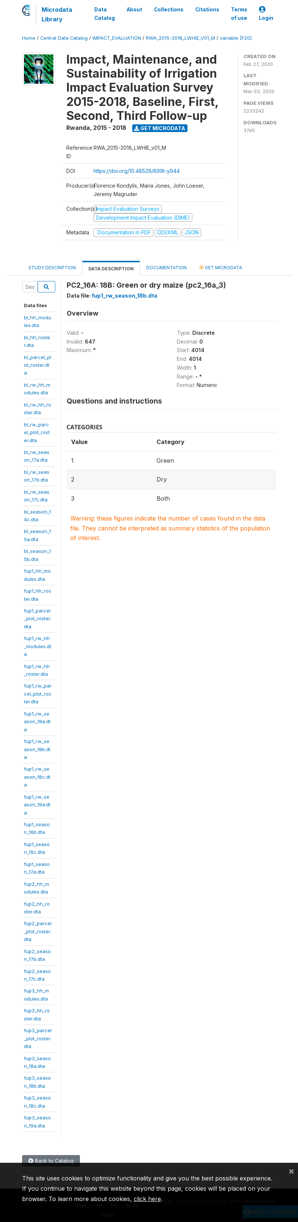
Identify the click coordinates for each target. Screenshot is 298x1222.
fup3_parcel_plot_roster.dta (38, 1038)
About (134, 10)
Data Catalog (104, 14)
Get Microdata (159, 128)
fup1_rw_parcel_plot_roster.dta (38, 693)
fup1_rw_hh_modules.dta (37, 646)
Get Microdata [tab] (220, 267)
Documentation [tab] (166, 267)
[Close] (291, 1170)
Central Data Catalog (64, 38)
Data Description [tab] (111, 268)
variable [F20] (236, 38)
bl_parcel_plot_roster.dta (37, 365)
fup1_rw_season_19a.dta (37, 805)
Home (28, 38)
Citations (207, 10)
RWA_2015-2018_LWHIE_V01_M (180, 38)
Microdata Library (57, 14)
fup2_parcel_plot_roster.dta (38, 931)
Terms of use (239, 14)
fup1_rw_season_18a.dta (37, 721)
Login (266, 14)
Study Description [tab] (52, 267)
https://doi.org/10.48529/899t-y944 (137, 171)
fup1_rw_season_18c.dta (37, 777)
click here (147, 1199)
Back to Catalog (51, 1161)
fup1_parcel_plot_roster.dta (37, 618)
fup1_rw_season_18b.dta (37, 749)
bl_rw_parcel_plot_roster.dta (37, 432)
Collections (168, 10)
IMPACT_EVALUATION (116, 38)
